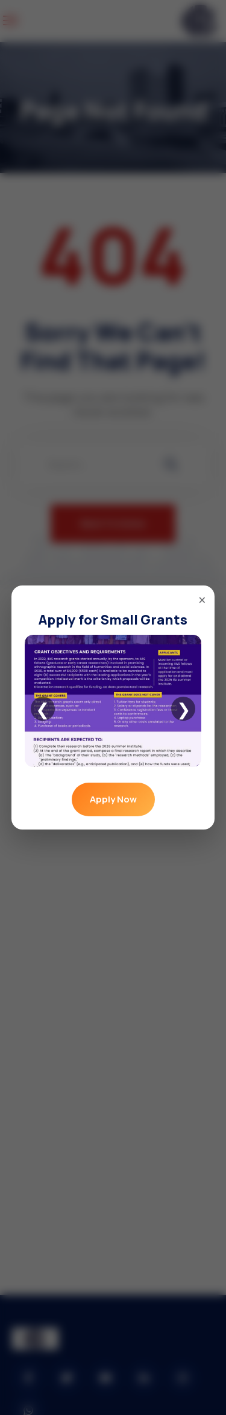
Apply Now (113, 799)
